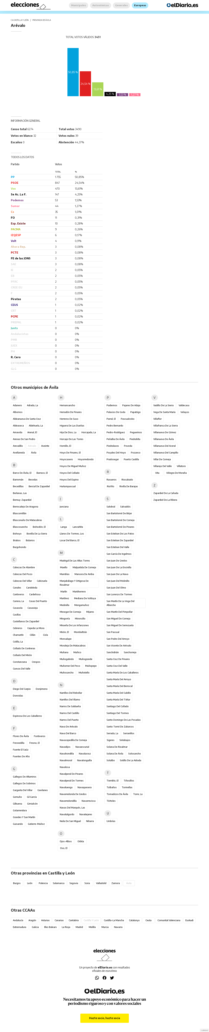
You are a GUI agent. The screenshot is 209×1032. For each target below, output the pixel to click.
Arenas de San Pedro (24, 439)
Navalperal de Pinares (71, 773)
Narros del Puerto (69, 719)
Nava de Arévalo (69, 726)
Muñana (64, 652)
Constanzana (20, 661)
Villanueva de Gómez (164, 432)
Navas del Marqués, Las (72, 807)
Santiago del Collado (118, 706)
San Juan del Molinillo (118, 580)
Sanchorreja (130, 652)
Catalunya (134, 920)
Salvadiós (125, 506)
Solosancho (134, 753)
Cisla (45, 634)
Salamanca (58, 883)
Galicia (35, 927)
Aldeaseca (18, 425)
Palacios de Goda (116, 412)
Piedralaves (113, 445)
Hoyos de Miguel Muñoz (73, 466)
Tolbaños (112, 787)
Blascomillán (19, 513)
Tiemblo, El (113, 780)
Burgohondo (19, 547)
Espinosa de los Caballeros (27, 716)
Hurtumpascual (68, 486)
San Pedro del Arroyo (118, 638)
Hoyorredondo (86, 459)
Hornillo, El (65, 445)
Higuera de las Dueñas (72, 425)
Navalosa (65, 767)
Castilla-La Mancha (114, 920)
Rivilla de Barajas (128, 486)
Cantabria (74, 920)
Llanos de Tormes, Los (72, 533)
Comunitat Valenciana (168, 920)
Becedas (32, 479)
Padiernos (112, 405)
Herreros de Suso (69, 418)
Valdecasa (184, 405)
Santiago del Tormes (118, 713)
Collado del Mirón (22, 655)
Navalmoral (66, 760)
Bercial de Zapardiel (39, 486)
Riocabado (127, 479)
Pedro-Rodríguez (116, 432)
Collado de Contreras (24, 648)
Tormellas (127, 787)
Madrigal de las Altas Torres (75, 560)
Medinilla (64, 605)
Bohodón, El (39, 526)
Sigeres (110, 740)
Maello (63, 567)
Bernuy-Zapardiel (22, 499)
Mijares (90, 611)
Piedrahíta (135, 439)
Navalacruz (85, 753)
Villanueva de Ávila (163, 439)
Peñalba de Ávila (116, 439)
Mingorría (65, 618)
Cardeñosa (34, 594)
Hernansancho (67, 405)
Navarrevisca (89, 800)
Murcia (105, 927)
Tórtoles (111, 800)
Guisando (18, 824)
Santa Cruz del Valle (117, 665)
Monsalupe (66, 638)
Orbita (81, 841)
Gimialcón (32, 803)
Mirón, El (64, 632)
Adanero (17, 405)
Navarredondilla (68, 800)
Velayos (185, 412)
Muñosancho (67, 672)
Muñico (77, 652)
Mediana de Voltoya (85, 598)
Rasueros (111, 479)
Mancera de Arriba (84, 574)
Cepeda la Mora (35, 628)
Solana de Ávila (115, 753)
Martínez (64, 598)
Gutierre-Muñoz (36, 824)
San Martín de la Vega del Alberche (120, 603)
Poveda (128, 445)
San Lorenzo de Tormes (119, 594)
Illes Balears (50, 927)
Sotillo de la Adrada (130, 760)
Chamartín (18, 634)
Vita (157, 472)
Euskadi (189, 920)
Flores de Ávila (21, 736)
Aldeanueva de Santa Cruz (27, 418)
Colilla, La (18, 641)
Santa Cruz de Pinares (118, 659)
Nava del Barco (68, 733)
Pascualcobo (127, 418)
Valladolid (101, 883)
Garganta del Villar (22, 790)
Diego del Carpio (22, 688)
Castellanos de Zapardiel (26, 621)
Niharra (90, 821)
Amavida (17, 432)
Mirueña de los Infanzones (74, 625)
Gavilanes (42, 790)
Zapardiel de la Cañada (165, 493)
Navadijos (65, 746)
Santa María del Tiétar (118, 699)
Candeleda (31, 587)
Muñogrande (85, 659)
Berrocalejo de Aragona (25, 506)
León (29, 883)
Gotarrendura (20, 810)
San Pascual (113, 632)
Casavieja (33, 607)
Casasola (17, 607)
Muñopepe (91, 665)
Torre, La (138, 794)
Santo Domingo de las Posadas (124, 719)
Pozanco (135, 452)
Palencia (43, 883)
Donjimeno (42, 688)
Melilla (92, 927)
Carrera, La (18, 601)
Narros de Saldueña (70, 706)
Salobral (111, 506)
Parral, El (111, 418)
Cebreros (17, 628)
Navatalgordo (67, 814)
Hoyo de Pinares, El (70, 452)
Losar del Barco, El (69, 540)
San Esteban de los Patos (120, 533)
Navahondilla (67, 753)
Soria (87, 883)
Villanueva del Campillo (165, 452)
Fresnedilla (18, 743)
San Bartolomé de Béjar (119, 513)
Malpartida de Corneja (84, 567)
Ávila (33, 452)
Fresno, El (34, 743)
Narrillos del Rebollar (71, 692)
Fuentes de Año (21, 756)
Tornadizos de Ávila (117, 794)
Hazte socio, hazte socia (104, 1018)
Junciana (64, 506)
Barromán (18, 479)
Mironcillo (80, 618)
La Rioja (66, 927)
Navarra (118, 927)
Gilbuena (17, 803)
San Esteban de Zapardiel (120, 540)
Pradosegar (113, 459)
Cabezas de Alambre (24, 567)
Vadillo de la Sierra (163, 405)
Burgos (17, 883)
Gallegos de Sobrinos (24, 783)
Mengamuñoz (81, 605)
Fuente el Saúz (20, 749)
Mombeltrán (80, 632)
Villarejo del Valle (162, 466)
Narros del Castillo (69, 713)
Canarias (59, 920)
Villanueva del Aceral (164, 445)
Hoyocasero (66, 459)
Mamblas (64, 574)
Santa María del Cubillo (119, 692)
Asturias (45, 920)
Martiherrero (79, 591)
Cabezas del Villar (22, 580)
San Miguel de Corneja (118, 618)
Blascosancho (20, 526)
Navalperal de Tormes (72, 780)
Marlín (63, 591)
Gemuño (17, 797)
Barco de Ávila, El (22, 472)
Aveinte (45, 445)
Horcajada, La (88, 432)
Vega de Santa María (164, 412)
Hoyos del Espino (69, 479)
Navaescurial (82, 746)
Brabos (17, 540)
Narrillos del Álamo (70, 699)
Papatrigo (135, 412)
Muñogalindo (67, 659)
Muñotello (84, 672)
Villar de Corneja (162, 459)
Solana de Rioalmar (117, 746)
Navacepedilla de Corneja (73, 740)
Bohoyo (17, 533)
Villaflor (157, 418)
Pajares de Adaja (131, 405)
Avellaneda (19, 452)
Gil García (32, 797)
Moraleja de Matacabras (73, 645)
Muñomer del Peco (70, 665)
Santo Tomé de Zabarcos (120, 726)
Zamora (115, 883)
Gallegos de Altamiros (24, 776)
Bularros (30, 540)
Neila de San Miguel (70, 821)
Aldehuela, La (36, 425)
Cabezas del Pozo (22, 574)
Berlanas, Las (20, 493)
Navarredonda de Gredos (73, 794)
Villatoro (181, 466)
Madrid (79, 927)
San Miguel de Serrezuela (120, 625)
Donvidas (18, 695)
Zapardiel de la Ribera (165, 499)
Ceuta (149, 920)
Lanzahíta (78, 526)
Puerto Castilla (131, 459)
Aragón (32, 920)
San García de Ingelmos (119, 553)
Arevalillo (18, 445)
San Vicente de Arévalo (119, 645)
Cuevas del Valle (21, 668)
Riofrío (110, 486)
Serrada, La (112, 733)
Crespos (36, 661)
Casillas (17, 614)
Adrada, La (32, 405)
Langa (63, 526)
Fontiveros (39, 736)
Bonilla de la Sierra (37, 533)
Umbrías (111, 821)
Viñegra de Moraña (176, 472)
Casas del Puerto (38, 601)
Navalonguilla (84, 760)
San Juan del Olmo (116, 587)
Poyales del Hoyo (116, 452)
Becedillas (18, 486)
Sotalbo (111, 760)
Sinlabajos (124, 740)
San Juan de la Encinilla (119, 567)
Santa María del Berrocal (120, 686)
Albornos (17, 412)
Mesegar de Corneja (70, 611)
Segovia (73, 883)
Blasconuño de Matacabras (27, 520)
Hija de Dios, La (68, 432)
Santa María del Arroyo (119, 679)
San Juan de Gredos (117, 560)
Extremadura (19, 927)
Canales (17, 587)
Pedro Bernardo (115, 425)
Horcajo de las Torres (71, 439)
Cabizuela (42, 580)
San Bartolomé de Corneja (120, 520)
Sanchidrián (113, 652)
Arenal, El (32, 432)
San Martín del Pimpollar (120, 611)
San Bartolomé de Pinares (120, 526)
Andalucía (18, 920)
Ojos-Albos (66, 841)
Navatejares (85, 814)
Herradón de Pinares (71, 412)
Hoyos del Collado (70, 472)
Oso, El (63, 848)
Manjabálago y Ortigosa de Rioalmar (74, 582)
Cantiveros (18, 594)
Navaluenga (66, 787)
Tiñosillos (129, 780)
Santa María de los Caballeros (123, 672)
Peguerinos (136, 432)
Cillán (32, 634)
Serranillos (128, 733)
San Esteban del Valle (118, 547)
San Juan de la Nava (117, 574)
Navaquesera (85, 787)
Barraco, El (42, 472)
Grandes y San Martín (24, 817)
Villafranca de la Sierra (165, 425)
